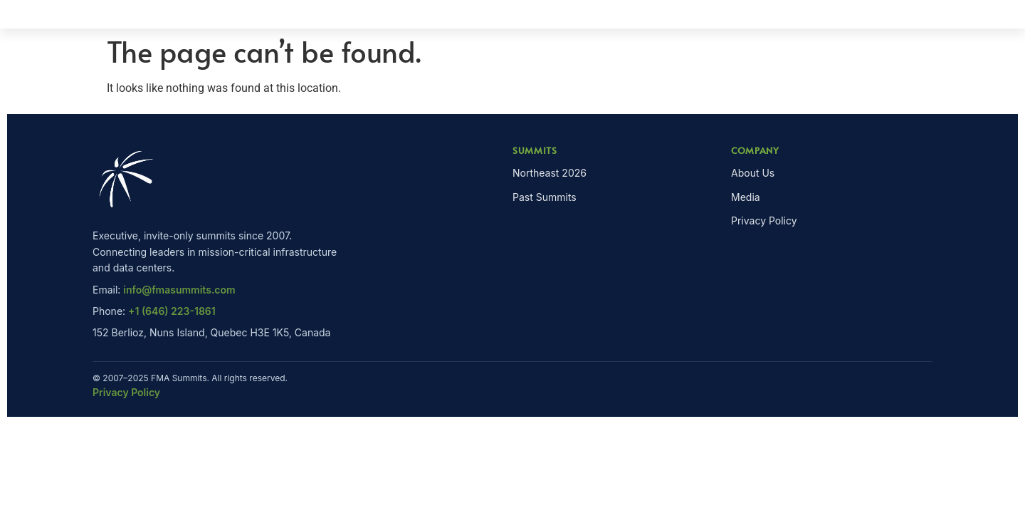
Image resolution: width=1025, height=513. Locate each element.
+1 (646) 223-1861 (172, 311)
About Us (752, 173)
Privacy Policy (764, 220)
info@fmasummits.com (179, 290)
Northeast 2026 (549, 173)
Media (745, 197)
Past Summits (544, 197)
